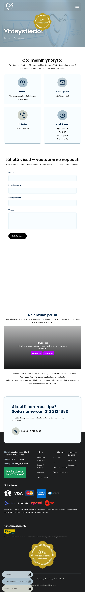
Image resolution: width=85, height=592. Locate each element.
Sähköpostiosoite (15, 197)
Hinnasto (56, 460)
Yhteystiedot (42, 480)
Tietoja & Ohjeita (60, 469)
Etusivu (7, 38)
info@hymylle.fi (62, 96)
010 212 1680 (22, 129)
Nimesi (11, 173)
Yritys (55, 465)
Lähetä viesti (17, 236)
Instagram (72, 467)
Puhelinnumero (14, 185)
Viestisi (11, 210)
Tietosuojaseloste (60, 474)
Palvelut (40, 475)
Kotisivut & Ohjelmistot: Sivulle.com (42, 585)
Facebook (72, 462)
